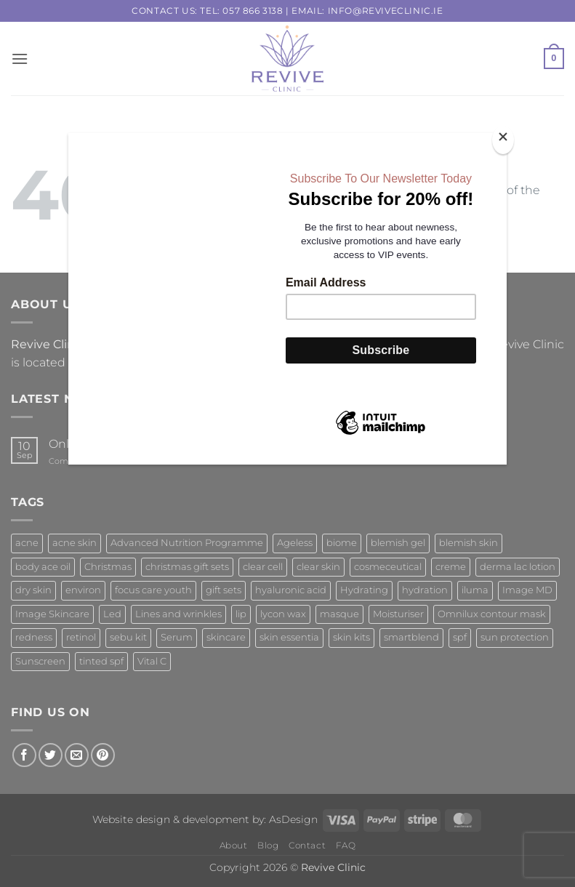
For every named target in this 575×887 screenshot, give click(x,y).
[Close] (503, 140)
